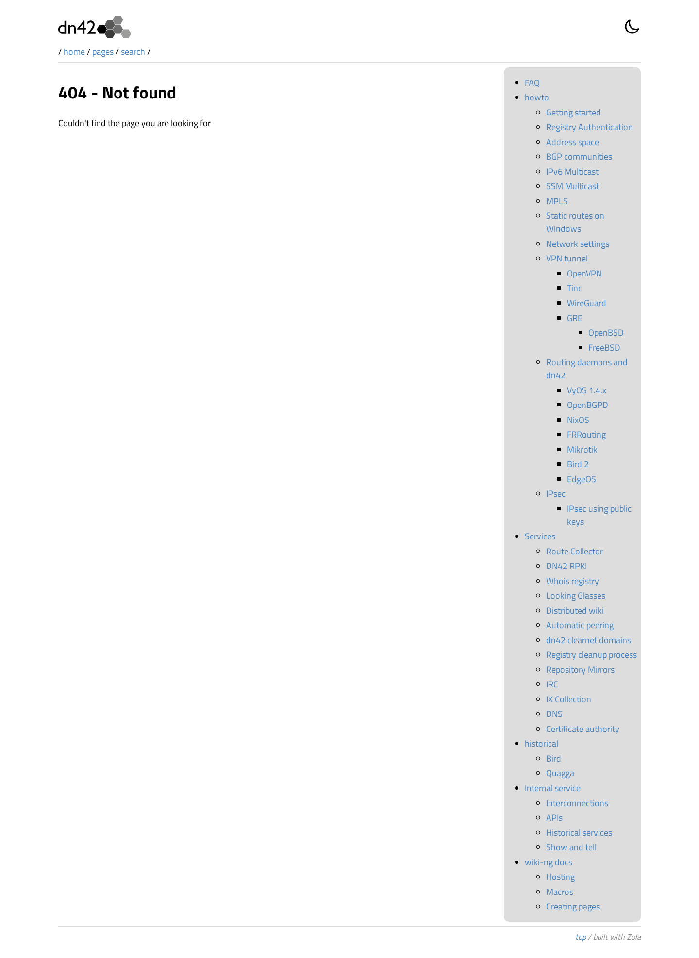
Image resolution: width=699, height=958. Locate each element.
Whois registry (572, 580)
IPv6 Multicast (572, 171)
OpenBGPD (587, 404)
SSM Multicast (572, 186)
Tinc (574, 287)
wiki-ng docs (548, 862)
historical (541, 743)
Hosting (560, 876)
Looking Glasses (575, 595)
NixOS (578, 419)
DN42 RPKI (566, 565)
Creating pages (573, 906)
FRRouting (586, 434)
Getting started (573, 112)
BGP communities (579, 156)
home (74, 51)
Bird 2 (578, 464)
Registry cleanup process (591, 654)
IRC (552, 684)
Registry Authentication (589, 126)
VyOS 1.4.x (586, 390)
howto (537, 97)
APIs (554, 817)
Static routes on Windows (575, 222)
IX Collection (568, 699)
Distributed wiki (575, 610)
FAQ (532, 82)
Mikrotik (582, 449)
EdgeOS (581, 479)
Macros (559, 891)
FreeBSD (604, 347)
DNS (554, 713)
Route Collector (574, 551)
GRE (574, 318)
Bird (553, 758)
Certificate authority (582, 728)
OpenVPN (584, 273)
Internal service (553, 788)
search (133, 51)
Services (540, 536)
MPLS (557, 201)
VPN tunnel (567, 258)
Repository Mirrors (580, 669)
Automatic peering (580, 625)
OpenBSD (606, 332)
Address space (572, 141)
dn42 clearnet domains (588, 640)
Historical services (579, 832)
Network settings (577, 243)
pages (103, 51)
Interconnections (577, 803)
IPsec (556, 493)
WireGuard (586, 302)
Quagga (560, 772)
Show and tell (571, 847)
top (580, 936)
